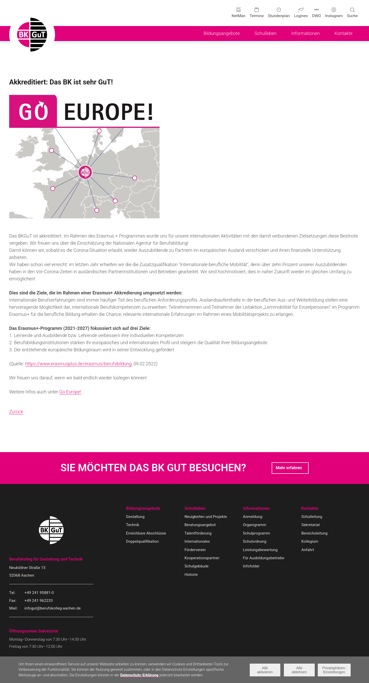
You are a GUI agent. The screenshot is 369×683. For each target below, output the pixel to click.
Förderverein (195, 550)
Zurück (16, 412)
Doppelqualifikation (143, 541)
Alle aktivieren (265, 670)
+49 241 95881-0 (39, 593)
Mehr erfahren (289, 468)
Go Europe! (70, 392)
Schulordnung (255, 541)
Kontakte (310, 508)
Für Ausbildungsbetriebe (264, 558)
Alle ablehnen (299, 670)
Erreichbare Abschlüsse (146, 533)
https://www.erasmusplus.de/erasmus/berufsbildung (78, 364)
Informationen (256, 508)
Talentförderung (198, 533)
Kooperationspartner (202, 558)
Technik (133, 525)
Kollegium (310, 541)
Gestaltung (135, 517)
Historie (191, 575)
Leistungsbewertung (260, 550)
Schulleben (195, 508)
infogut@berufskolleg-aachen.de (52, 608)
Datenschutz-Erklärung (139, 675)
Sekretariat (310, 525)
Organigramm (255, 525)
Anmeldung (253, 517)
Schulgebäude (196, 566)
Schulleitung (312, 517)
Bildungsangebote (143, 508)
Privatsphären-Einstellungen (334, 670)
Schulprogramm (257, 533)
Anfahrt (307, 550)
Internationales (197, 541)
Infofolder (251, 566)
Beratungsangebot (200, 525)
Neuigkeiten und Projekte (206, 517)
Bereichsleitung (314, 533)
